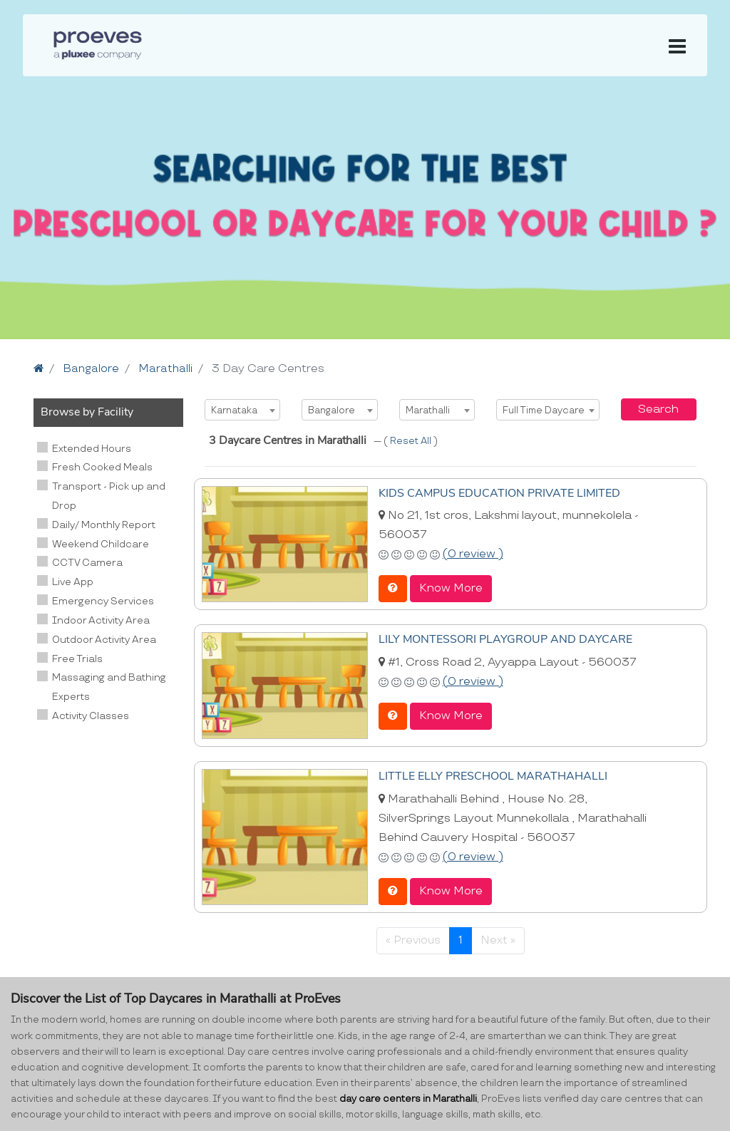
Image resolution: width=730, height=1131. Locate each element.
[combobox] (242, 409)
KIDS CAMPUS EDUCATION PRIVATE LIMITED (499, 492)
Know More (451, 587)
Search (658, 408)
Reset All (411, 441)
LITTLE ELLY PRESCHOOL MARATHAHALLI (493, 775)
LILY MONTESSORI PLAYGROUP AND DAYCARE (505, 638)
